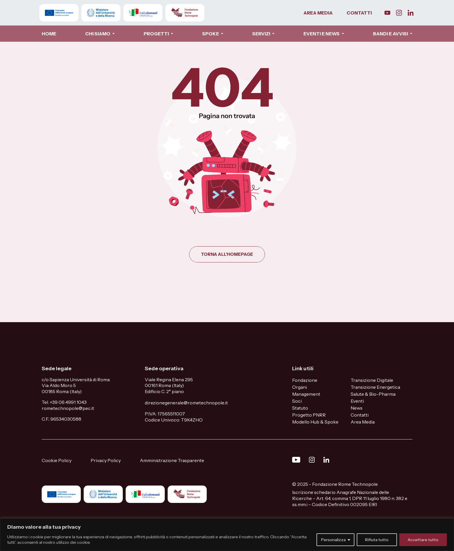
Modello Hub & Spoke (315, 422)
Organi (299, 387)
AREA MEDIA (318, 13)
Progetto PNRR (309, 415)
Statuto (300, 408)
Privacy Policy (106, 460)
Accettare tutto (423, 539)
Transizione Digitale (372, 380)
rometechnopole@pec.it (68, 408)
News (357, 408)
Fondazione (304, 380)
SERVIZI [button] (261, 34)
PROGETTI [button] (157, 34)
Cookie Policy (57, 460)
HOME (49, 34)
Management (306, 394)
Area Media (363, 422)
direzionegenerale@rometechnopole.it (186, 403)
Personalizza (333, 539)
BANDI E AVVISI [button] (391, 34)
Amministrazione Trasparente (172, 460)
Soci (297, 401)
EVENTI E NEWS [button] (321, 34)
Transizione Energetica (375, 387)
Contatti (360, 415)
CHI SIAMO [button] (98, 34)
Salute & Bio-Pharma (373, 394)
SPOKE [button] (211, 34)
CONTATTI (359, 13)
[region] (227, 534)
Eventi (357, 401)
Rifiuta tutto (377, 539)
